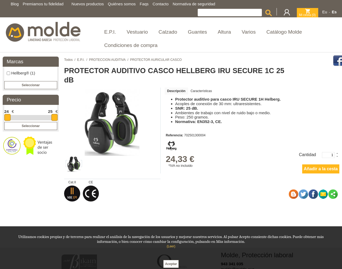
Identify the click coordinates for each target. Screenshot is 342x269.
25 (50, 111)
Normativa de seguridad (194, 4)
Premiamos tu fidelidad (43, 4)
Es (334, 12)
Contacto (161, 4)
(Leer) (171, 246)
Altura (224, 32)
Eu (324, 12)
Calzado (167, 32)
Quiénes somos (122, 4)
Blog (15, 4)
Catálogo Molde (284, 32)
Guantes (197, 32)
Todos (68, 60)
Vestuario (137, 32)
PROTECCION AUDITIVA (107, 60)
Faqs (144, 4)
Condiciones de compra (131, 45)
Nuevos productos (88, 4)
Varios (248, 32)
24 (6, 111)
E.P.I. (110, 32)
